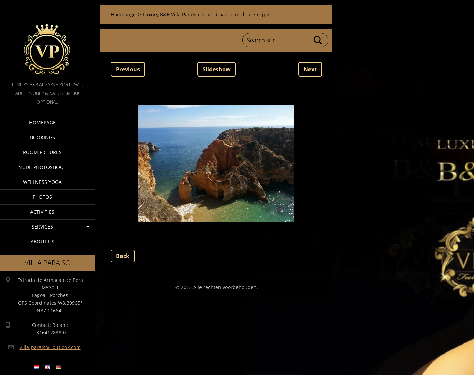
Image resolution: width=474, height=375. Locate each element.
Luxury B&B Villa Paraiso (171, 14)
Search (318, 40)
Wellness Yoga (42, 182)
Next (310, 69)
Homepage (42, 122)
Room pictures (42, 152)
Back (122, 256)
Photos (42, 197)
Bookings (42, 137)
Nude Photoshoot (42, 167)
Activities (42, 211)
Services (42, 226)
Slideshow (217, 69)
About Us (42, 241)
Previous (128, 69)
